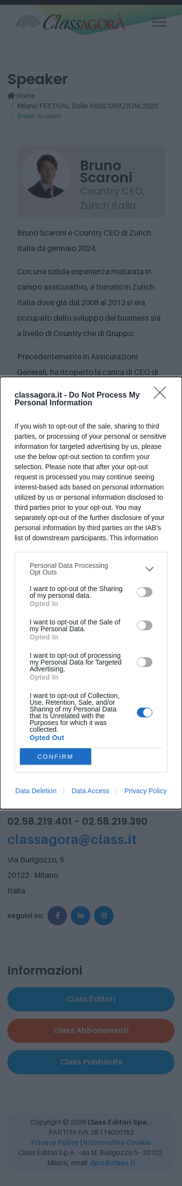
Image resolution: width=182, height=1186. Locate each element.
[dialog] (91, 593)
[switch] (144, 592)
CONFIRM (55, 756)
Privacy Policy (145, 791)
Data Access (90, 791)
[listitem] (91, 569)
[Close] (163, 395)
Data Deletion (36, 791)
